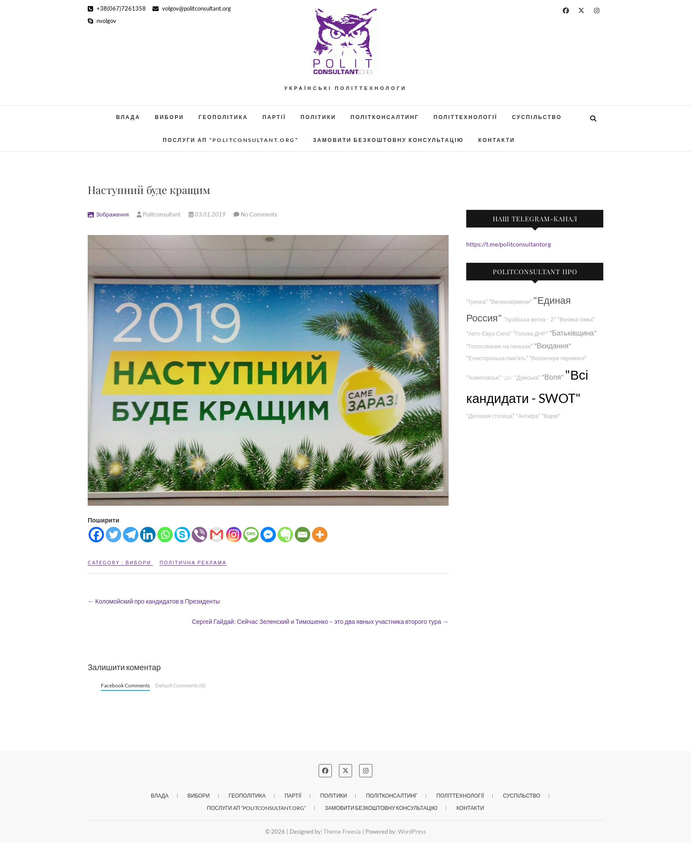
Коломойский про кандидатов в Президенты (154, 601)
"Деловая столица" (490, 416)
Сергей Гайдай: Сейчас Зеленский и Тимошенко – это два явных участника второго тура (320, 621)
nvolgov (102, 20)
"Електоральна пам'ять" (497, 358)
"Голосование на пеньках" (499, 346)
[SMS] (251, 534)
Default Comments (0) (180, 685)
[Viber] (199, 534)
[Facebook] (96, 534)
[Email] (302, 534)
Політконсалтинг (385, 117)
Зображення (112, 214)
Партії (274, 117)
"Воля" (553, 377)
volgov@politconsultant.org (191, 8)
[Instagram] (233, 534)
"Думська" (527, 377)
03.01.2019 (208, 214)
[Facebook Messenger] (268, 534)
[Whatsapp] (165, 534)
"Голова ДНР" (530, 333)
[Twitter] (113, 534)
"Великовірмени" (510, 301)
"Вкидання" (552, 345)
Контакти (496, 140)
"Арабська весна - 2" (529, 319)
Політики (318, 117)
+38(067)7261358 (117, 8)
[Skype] (182, 534)
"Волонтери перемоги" (558, 358)
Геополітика (223, 117)
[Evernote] (285, 534)
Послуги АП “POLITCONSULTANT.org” (230, 140)
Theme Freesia (342, 831)
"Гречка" (477, 301)
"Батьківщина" (573, 332)
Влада (128, 117)
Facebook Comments (125, 685)
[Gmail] (216, 534)
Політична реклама (193, 562)
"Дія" (508, 377)
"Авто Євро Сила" (489, 333)
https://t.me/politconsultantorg (508, 244)
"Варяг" (551, 416)
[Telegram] (130, 534)
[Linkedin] (148, 534)
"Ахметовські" (484, 377)
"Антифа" (528, 416)
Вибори (169, 117)
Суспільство (537, 117)
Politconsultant (159, 214)
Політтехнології (466, 117)
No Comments (259, 214)
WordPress (412, 831)
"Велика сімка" (576, 319)
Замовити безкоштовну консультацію (388, 140)
